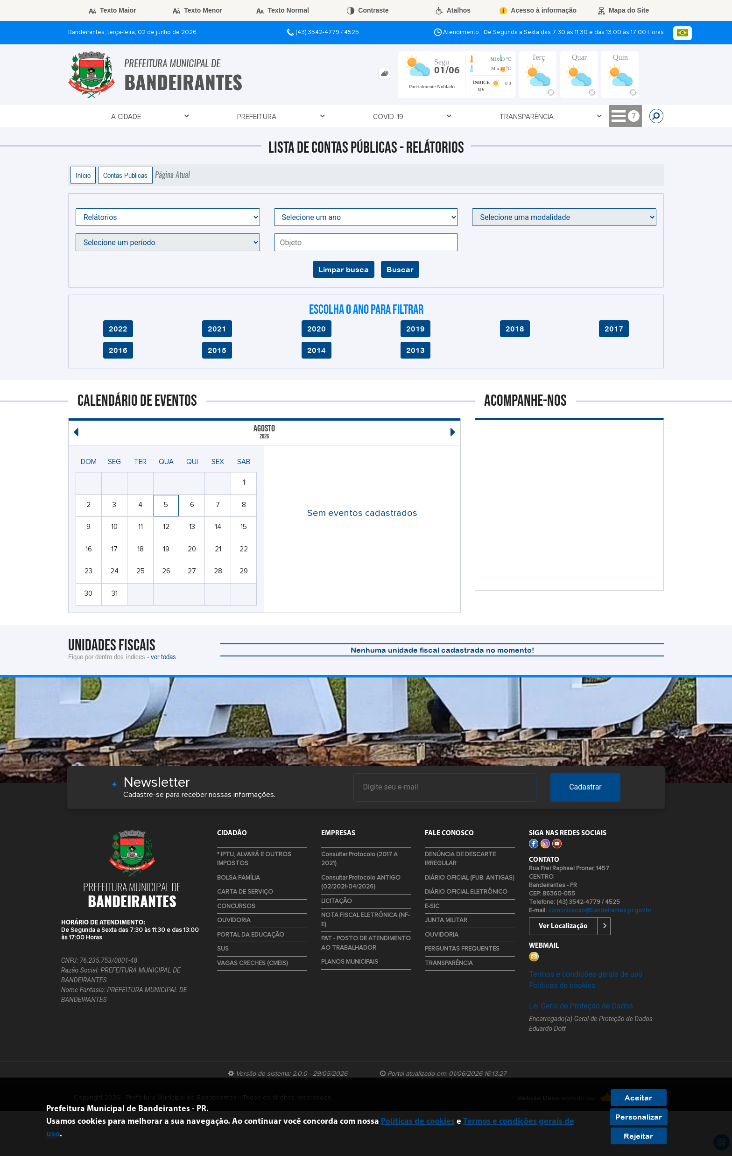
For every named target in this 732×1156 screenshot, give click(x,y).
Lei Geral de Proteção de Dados (581, 1005)
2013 (415, 350)
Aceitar (638, 1097)
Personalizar (638, 1117)
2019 (415, 328)
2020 (316, 328)
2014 (316, 350)
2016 (118, 350)
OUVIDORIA (234, 920)
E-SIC (432, 906)
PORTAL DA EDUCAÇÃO (250, 935)
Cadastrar (585, 786)
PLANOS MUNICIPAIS (349, 962)
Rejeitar (638, 1136)
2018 (515, 328)
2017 (614, 328)
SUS (223, 949)
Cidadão (442, 116)
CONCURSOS (236, 906)
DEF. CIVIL (534, 116)
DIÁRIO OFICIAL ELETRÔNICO (466, 892)
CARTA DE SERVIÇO (245, 892)
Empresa (390, 116)
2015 (217, 350)
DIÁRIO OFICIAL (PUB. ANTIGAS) (469, 878)
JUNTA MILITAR (446, 920)
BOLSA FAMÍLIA (238, 878)
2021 (217, 328)
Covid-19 (207, 116)
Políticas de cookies (562, 985)
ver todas (163, 656)
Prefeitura (150, 116)
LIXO (621, 116)
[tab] (384, 73)
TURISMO (488, 116)
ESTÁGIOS (582, 116)
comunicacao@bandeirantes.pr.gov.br (599, 911)
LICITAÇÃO (336, 901)
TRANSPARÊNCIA (270, 116)
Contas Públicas (125, 175)
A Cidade (94, 116)
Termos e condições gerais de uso (585, 974)
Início (83, 175)
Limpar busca (343, 269)
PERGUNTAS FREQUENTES (462, 949)
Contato (336, 116)
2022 (118, 328)
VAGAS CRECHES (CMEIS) (252, 963)
